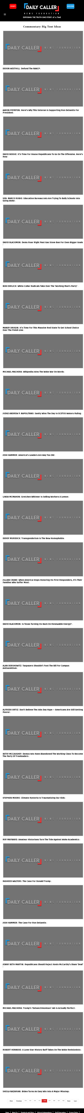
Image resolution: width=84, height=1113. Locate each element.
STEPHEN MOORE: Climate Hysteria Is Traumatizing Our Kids (34, 798)
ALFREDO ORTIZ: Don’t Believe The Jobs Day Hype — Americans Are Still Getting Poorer (43, 711)
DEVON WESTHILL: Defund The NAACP (21, 68)
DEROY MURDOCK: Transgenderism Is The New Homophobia (33, 538)
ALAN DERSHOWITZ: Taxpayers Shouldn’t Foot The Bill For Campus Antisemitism (36, 667)
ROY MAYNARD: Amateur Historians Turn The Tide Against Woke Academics (41, 839)
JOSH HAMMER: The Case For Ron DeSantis (24, 923)
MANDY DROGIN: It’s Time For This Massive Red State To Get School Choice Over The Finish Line (41, 329)
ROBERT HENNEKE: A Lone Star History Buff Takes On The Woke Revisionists (42, 1050)
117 (39, 1101)
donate (13, 6)
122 (63, 1101)
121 (59, 1101)
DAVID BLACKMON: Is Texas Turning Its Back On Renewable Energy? (37, 624)
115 (30, 1101)
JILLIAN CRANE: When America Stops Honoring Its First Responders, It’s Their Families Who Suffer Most (42, 581)
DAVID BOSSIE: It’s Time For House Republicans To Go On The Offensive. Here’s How (43, 155)
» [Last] (76, 1101)
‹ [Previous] (18, 1101)
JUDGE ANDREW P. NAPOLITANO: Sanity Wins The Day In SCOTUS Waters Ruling (42, 413)
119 (49, 1101)
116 (35, 1101)
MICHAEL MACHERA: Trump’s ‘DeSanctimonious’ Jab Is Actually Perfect (39, 1008)
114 (25, 1101)
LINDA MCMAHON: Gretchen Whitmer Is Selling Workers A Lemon (35, 497)
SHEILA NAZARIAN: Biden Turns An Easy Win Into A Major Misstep (36, 1091)
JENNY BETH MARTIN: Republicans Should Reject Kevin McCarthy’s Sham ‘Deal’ (43, 964)
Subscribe (70, 6)
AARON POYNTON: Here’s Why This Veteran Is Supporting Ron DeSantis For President (41, 111)
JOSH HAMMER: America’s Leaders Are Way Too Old (28, 455)
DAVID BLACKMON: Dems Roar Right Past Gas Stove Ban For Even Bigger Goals (43, 242)
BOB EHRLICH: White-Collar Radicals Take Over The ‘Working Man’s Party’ (40, 286)
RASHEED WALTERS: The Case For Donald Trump (27, 881)
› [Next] (69, 1101)
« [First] (11, 1101)
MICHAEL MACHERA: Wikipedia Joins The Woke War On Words (33, 372)
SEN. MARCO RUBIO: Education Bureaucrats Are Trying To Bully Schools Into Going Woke (41, 199)
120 (54, 1101)
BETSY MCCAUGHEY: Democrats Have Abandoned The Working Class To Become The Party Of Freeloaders (43, 755)
